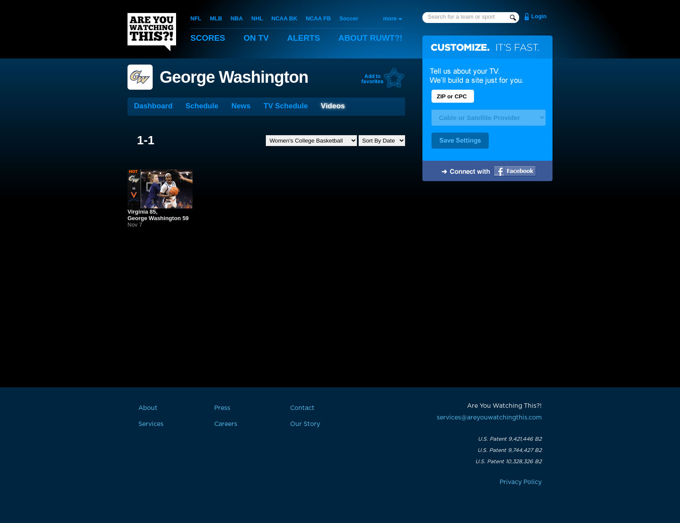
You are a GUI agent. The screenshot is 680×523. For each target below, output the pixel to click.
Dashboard (153, 106)
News (240, 106)
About (370, 37)
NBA (237, 18)
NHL (257, 18)
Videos (333, 106)
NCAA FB (318, 18)
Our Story (305, 424)
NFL (195, 18)
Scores (207, 37)
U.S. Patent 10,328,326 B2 (508, 461)
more (390, 18)
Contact (302, 408)
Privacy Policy (521, 482)
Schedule (202, 106)
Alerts (303, 37)
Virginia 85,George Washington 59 (158, 214)
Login (538, 16)
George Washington (234, 77)
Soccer (349, 18)
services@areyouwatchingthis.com (489, 418)
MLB (216, 18)
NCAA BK (284, 18)
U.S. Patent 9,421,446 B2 (510, 439)
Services (150, 424)
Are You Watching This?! (152, 32)
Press (222, 408)
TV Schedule (286, 106)
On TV (256, 37)
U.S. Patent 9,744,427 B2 (509, 450)
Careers (225, 424)
